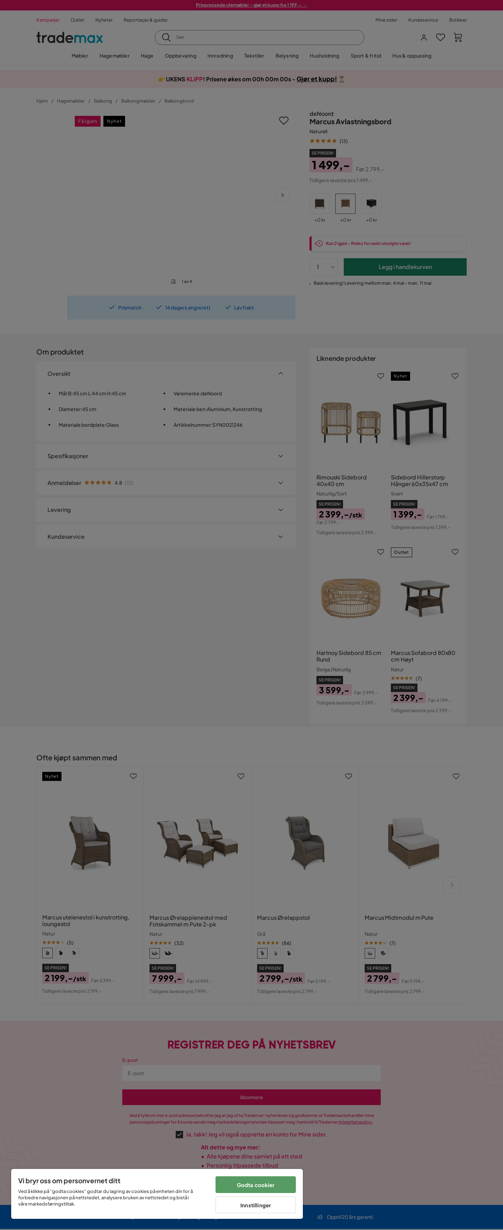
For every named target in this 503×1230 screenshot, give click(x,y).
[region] (157, 1194)
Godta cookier (256, 1184)
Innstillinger (255, 1205)
